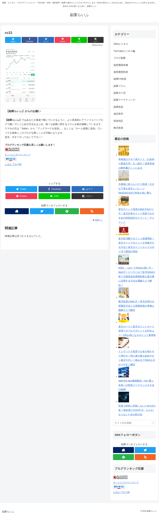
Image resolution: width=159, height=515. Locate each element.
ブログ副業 (120, 58)
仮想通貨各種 (121, 65)
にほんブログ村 (13, 164)
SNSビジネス (121, 44)
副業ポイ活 (120, 93)
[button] (153, 423)
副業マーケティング (124, 99)
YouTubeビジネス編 (124, 51)
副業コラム (120, 86)
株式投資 (118, 127)
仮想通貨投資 (121, 72)
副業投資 (118, 107)
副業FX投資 (120, 79)
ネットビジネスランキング (17, 155)
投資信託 (118, 121)
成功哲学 (118, 113)
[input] (134, 423)
